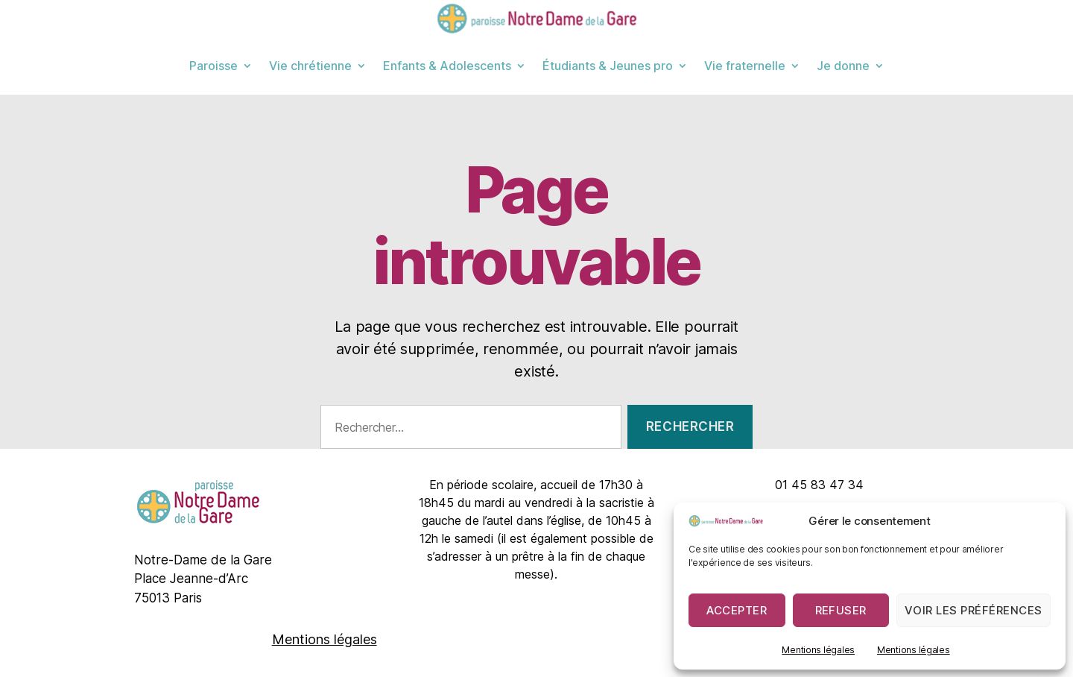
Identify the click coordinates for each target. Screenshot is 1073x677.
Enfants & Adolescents (447, 65)
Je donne (843, 65)
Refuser (841, 610)
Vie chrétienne (310, 65)
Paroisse (213, 65)
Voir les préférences (973, 610)
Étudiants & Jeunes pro (607, 65)
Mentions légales (818, 649)
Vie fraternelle (744, 65)
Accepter (736, 610)
